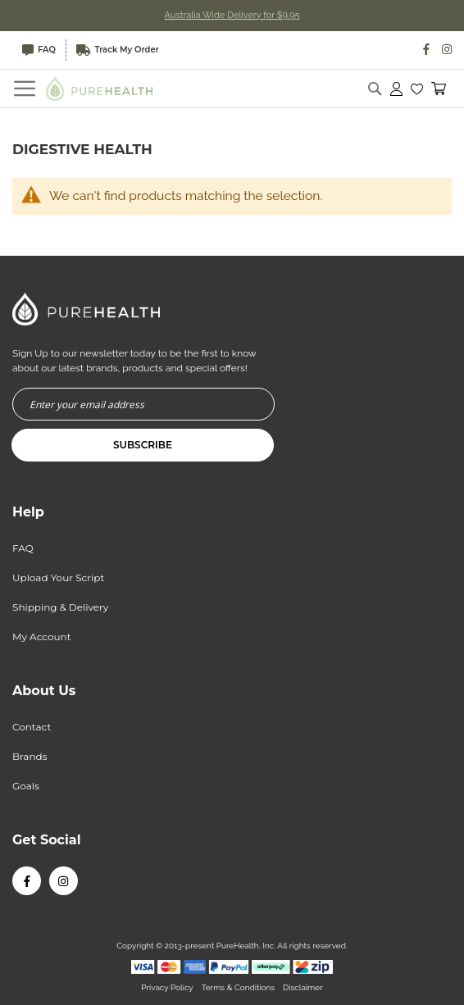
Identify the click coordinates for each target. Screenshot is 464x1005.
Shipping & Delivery (60, 607)
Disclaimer (303, 987)
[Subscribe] (142, 445)
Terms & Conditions (238, 987)
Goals (25, 786)
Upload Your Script (58, 577)
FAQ (39, 50)
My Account (41, 636)
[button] (417, 88)
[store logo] (99, 88)
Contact (31, 727)
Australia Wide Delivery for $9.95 (232, 15)
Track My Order (117, 50)
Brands (30, 756)
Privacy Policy (167, 987)
